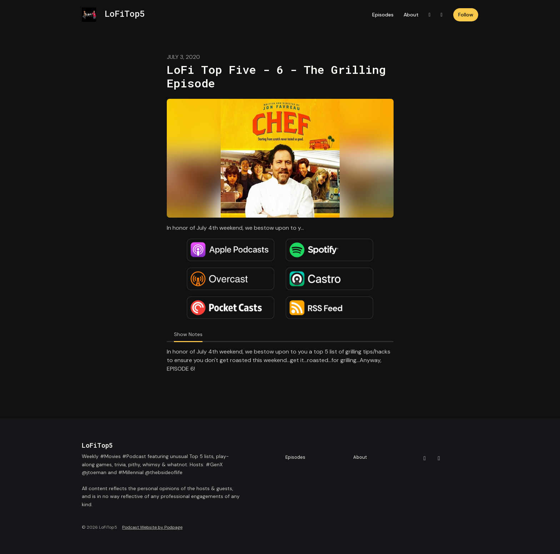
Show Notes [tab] (188, 334)
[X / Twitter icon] (424, 458)
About (411, 14)
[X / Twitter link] (430, 14)
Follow (465, 14)
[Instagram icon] (438, 458)
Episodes (383, 14)
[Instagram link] (442, 14)
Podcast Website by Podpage (152, 527)
